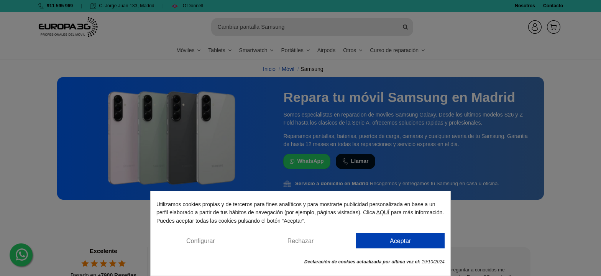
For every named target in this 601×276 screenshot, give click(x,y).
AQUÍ (382, 212)
